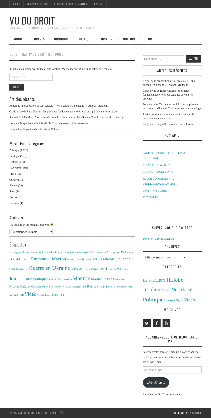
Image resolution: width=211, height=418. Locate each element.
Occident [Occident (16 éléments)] (36, 286)
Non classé (15, 167)
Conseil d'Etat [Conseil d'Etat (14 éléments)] (87, 252)
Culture (129, 39)
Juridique (61, 39)
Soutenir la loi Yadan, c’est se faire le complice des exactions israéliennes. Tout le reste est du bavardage (66, 117)
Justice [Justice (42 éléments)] (15, 278)
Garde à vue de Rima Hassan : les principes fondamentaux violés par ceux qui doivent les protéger (63, 111)
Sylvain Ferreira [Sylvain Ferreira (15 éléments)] (106, 286)
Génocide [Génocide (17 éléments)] (76, 268)
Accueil (16, 4)
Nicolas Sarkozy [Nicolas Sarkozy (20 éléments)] (20, 286)
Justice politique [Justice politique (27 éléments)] (34, 279)
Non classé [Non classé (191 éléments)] (182, 289)
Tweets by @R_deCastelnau (158, 238)
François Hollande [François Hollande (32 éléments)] (115, 259)
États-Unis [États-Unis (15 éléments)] (58, 294)
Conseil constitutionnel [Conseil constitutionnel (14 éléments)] (67, 252)
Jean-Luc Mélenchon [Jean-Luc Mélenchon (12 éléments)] (118, 269)
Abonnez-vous (156, 382)
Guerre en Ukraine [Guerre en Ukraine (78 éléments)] (49, 268)
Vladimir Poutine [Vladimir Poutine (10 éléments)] (44, 295)
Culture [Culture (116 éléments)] (159, 280)
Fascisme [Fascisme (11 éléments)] (71, 259)
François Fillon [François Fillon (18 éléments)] (90, 259)
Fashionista (180, 413)
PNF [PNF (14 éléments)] (61, 286)
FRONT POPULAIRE (155, 190)
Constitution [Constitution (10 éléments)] (101, 252)
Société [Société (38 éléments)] (169, 300)
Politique (85, 39)
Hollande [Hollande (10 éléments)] (95, 269)
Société (13, 185)
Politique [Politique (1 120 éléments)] (153, 299)
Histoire (107, 39)
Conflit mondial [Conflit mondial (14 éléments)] (45, 252)
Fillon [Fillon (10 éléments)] (78, 260)
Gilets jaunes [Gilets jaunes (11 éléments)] (22, 269)
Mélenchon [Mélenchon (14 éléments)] (119, 279)
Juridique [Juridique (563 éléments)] (153, 289)
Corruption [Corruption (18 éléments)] (113, 252)
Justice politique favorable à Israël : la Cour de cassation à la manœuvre (48, 123)
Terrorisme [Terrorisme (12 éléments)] (120, 286)
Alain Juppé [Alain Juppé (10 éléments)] (14, 252)
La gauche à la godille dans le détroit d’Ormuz (34, 129)
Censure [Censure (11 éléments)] (33, 252)
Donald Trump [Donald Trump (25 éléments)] (19, 259)
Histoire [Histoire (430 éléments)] (174, 280)
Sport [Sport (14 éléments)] (179, 300)
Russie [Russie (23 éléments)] (91, 286)
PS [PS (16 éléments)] (84, 286)
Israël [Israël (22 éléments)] (103, 269)
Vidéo (12, 173)
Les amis (14, 203)
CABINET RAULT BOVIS (158, 171)
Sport (149, 39)
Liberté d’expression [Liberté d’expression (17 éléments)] (59, 279)
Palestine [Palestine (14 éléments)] (53, 286)
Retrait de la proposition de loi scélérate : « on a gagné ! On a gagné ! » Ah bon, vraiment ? (59, 105)
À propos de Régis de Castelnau (71, 4)
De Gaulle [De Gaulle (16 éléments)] (127, 252)
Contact (98, 4)
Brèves (39, 39)
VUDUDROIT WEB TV (156, 164)
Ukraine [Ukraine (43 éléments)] (16, 294)
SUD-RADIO (150, 197)
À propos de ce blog (37, 4)
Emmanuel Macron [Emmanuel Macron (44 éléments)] (48, 258)
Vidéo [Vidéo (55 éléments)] (30, 294)
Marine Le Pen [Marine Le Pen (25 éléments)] (101, 279)
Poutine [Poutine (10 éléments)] (68, 287)
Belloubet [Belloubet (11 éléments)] (24, 252)
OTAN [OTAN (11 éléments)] (45, 287)
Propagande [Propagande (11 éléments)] (77, 287)
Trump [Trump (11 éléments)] (129, 287)
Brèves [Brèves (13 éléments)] (147, 280)
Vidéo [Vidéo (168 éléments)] (189, 299)
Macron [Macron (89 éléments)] (81, 278)
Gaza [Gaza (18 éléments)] (12, 268)
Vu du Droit (32, 20)
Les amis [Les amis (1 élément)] (167, 290)
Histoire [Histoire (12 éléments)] (86, 269)
